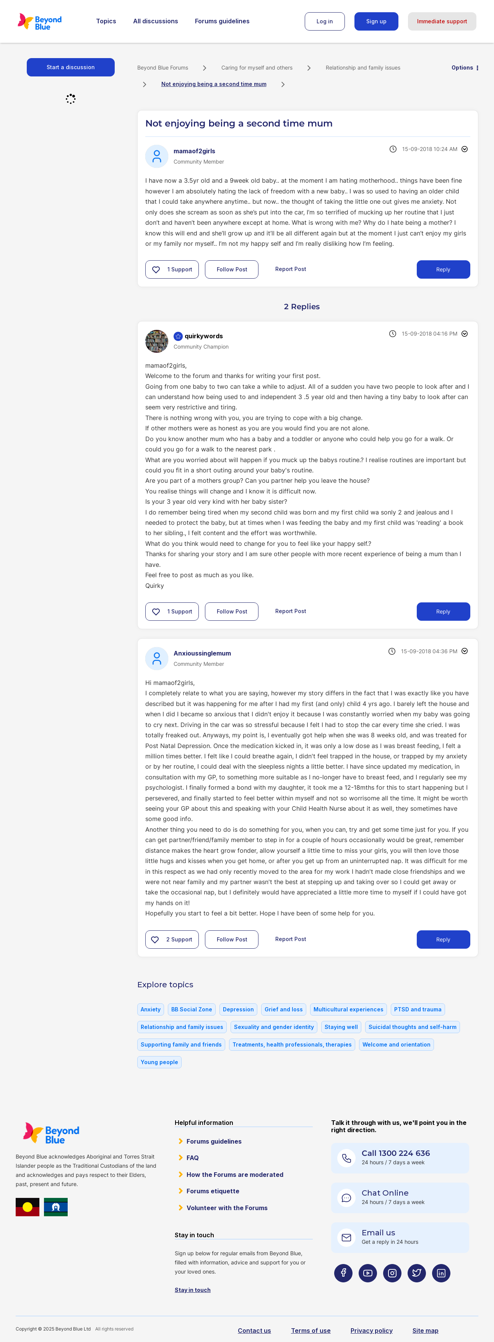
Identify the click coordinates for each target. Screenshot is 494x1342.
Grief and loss (284, 1009)
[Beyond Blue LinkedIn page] (441, 1288)
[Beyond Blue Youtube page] (368, 1288)
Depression (238, 1009)
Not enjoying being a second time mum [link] (213, 84)
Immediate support (442, 21)
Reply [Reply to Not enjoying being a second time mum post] (443, 269)
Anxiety (151, 1009)
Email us (378, 1232)
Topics (106, 21)
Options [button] (462, 67)
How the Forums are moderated (235, 1174)
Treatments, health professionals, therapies (292, 1044)
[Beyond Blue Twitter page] (417, 1288)
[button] (156, 269)
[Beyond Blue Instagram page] (392, 1288)
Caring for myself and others (256, 67)
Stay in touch (193, 1290)
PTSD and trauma (418, 1009)
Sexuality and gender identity (274, 1027)
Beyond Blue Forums (50, 21)
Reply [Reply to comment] (443, 611)
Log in (325, 21)
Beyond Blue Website (51, 1133)
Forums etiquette (213, 1191)
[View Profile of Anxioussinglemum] (202, 653)
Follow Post (232, 269)
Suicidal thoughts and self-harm (413, 1027)
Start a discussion (71, 67)
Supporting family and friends (181, 1044)
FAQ (193, 1158)
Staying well (341, 1027)
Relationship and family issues (363, 67)
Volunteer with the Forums (227, 1208)
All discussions (155, 21)
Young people (159, 1062)
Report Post (290, 269)
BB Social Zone (191, 1009)
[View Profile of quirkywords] (204, 336)
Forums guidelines (222, 21)
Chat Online (385, 1193)
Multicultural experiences (349, 1009)
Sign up (376, 21)
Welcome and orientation (396, 1044)
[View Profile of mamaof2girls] (194, 151)
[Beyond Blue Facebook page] (343, 1288)
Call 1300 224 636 (396, 1153)
